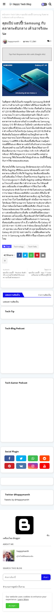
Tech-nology (19, 246)
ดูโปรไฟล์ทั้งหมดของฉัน (25, 556)
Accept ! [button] (12, 605)
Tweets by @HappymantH (16, 499)
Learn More (23, 599)
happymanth (23, 551)
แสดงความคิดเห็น (11, 301)
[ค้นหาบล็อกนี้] (22, 577)
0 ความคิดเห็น (44, 294)
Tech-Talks (15, 14)
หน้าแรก (5, 14)
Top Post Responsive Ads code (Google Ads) (27, 54)
